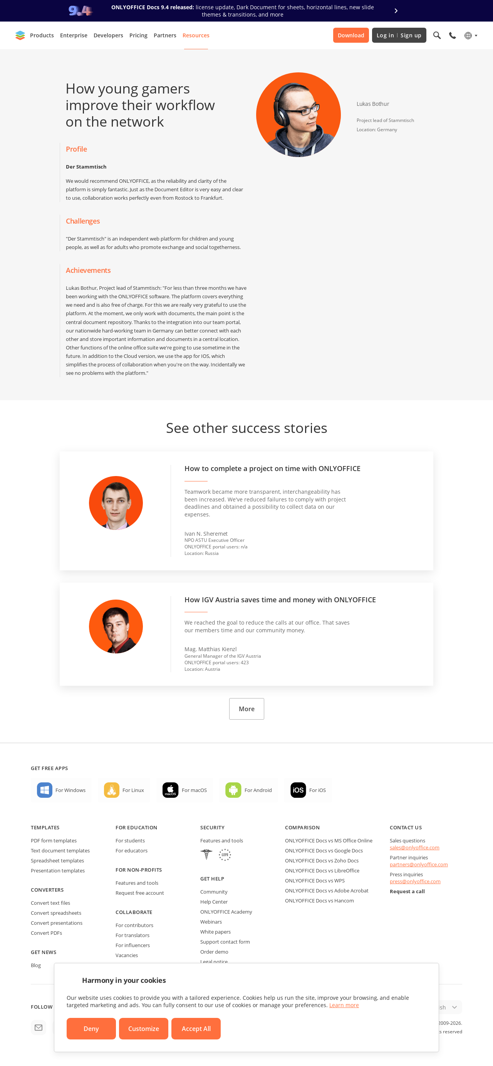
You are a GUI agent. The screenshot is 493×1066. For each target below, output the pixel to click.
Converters (47, 889)
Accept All (196, 1028)
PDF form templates (54, 840)
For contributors (134, 925)
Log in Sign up (399, 35)
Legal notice (214, 961)
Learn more (344, 1005)
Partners (165, 35)
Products (42, 35)
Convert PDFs (46, 932)
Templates (45, 827)
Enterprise (73, 35)
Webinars (211, 921)
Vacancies (127, 955)
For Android (258, 790)
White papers (215, 931)
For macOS (194, 790)
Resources (196, 35)
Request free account (140, 892)
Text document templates (60, 850)
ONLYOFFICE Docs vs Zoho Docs (322, 860)
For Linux (133, 790)
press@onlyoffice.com (415, 881)
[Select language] (470, 35)
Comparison (302, 827)
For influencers (133, 945)
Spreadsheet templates (57, 860)
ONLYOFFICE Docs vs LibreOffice (322, 870)
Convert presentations (56, 922)
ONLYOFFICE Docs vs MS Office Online (328, 840)
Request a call (407, 891)
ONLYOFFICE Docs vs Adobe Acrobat (327, 890)
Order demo (214, 951)
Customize (143, 1028)
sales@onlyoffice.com (414, 847)
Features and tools (137, 882)
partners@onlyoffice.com (419, 864)
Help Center (214, 901)
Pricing (138, 35)
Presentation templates (58, 870)
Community (214, 891)
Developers (108, 35)
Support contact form (225, 941)
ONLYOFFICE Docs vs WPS (315, 880)
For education (137, 827)
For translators (132, 935)
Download (351, 35)
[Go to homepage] (20, 35)
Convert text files (50, 902)
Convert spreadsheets (56, 912)
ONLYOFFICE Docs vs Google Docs (324, 850)
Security (212, 827)
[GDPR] (225, 856)
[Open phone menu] (452, 35)
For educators (132, 850)
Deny (91, 1028)
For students (130, 840)
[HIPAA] (206, 856)
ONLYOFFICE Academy (226, 911)
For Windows (70, 790)
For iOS (317, 790)
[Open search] (437, 35)
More (247, 709)
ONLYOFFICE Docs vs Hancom (319, 900)
